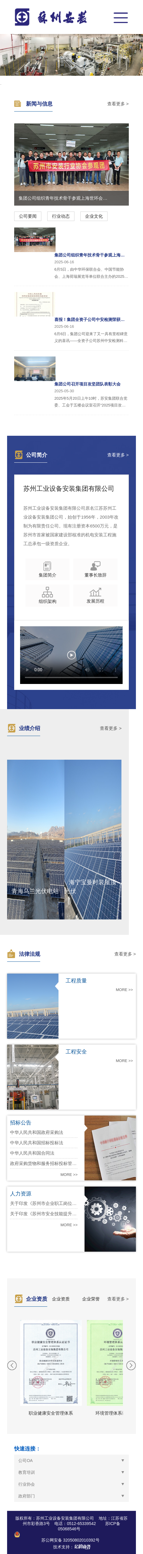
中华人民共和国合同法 (32, 1153)
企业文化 (94, 216)
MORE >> (124, 989)
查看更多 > (118, 103)
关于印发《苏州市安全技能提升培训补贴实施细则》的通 (43, 1213)
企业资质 (61, 1298)
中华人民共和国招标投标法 (36, 1142)
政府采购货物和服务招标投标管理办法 (43, 1163)
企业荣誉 (91, 1298)
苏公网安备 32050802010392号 (70, 1540)
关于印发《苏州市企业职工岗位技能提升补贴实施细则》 (43, 1203)
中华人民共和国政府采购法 (36, 1132)
